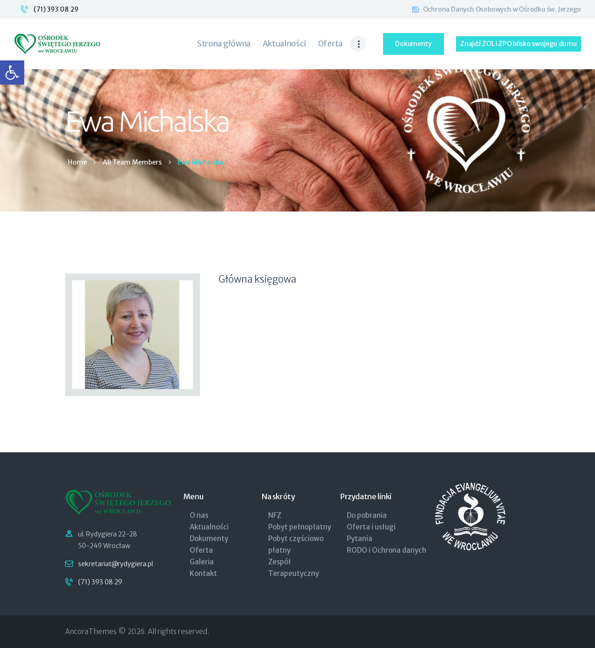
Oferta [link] (201, 550)
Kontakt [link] (203, 573)
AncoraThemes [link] (91, 631)
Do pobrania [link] (367, 515)
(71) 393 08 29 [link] (56, 9)
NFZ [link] (274, 515)
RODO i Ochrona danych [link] (386, 550)
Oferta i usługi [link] (371, 526)
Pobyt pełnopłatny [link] (299, 526)
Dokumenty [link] (209, 538)
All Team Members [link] (132, 162)
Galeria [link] (202, 561)
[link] (12, 72)
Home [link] (77, 162)
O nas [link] (199, 515)
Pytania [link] (359, 538)
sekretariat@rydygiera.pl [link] (115, 564)
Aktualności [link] (209, 526)
